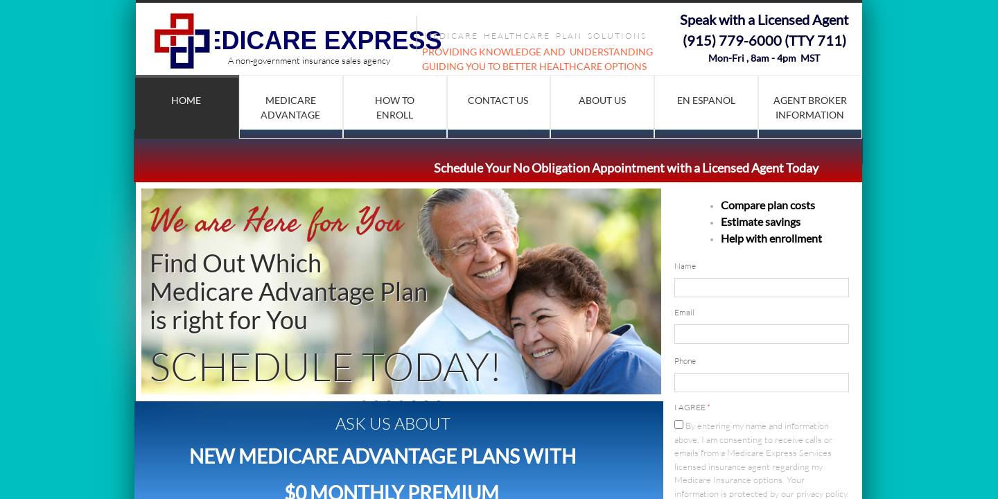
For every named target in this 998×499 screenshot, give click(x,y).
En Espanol (706, 100)
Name (685, 266)
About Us (602, 100)
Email (684, 312)
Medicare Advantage (290, 107)
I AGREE (692, 407)
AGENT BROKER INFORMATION (810, 107)
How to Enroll (394, 107)
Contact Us (498, 100)
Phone (685, 361)
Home (186, 100)
